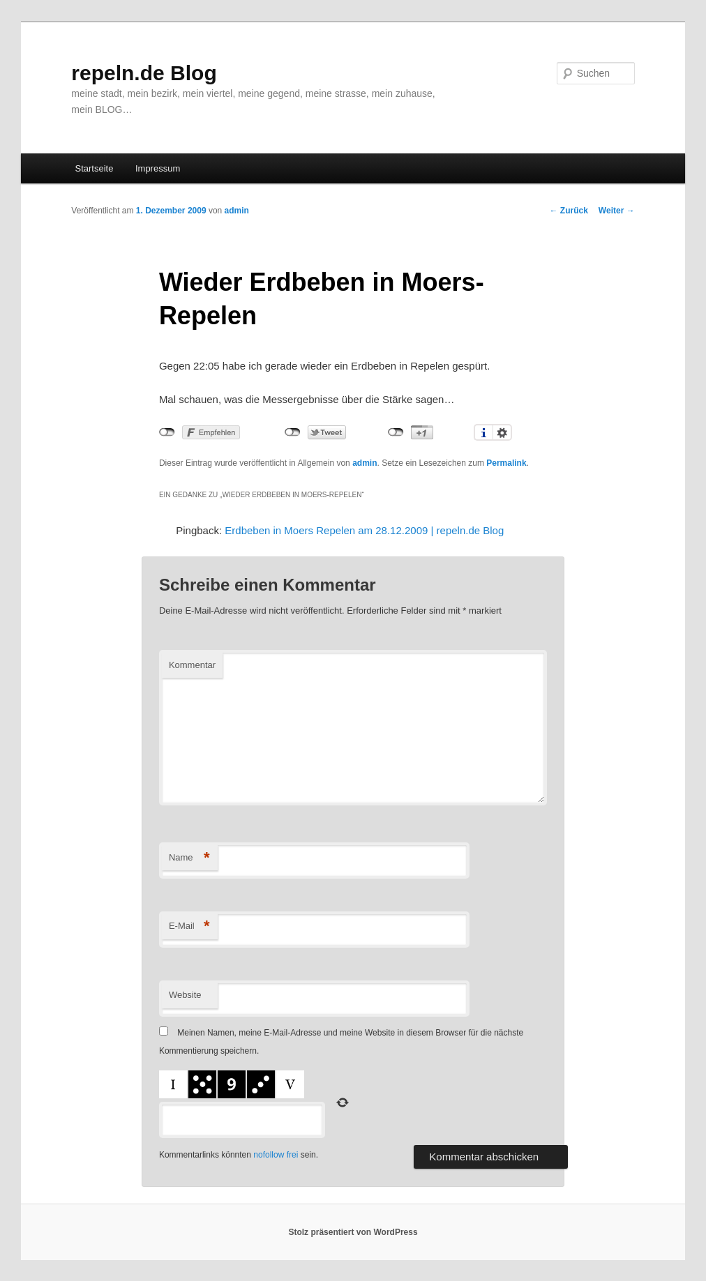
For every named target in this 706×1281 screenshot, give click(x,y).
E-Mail (189, 926)
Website (185, 995)
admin (237, 210)
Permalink (506, 463)
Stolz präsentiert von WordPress (352, 1232)
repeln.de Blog (143, 72)
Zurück (569, 210)
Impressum (157, 168)
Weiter (617, 210)
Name (189, 858)
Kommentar (192, 665)
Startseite (94, 168)
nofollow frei (275, 1155)
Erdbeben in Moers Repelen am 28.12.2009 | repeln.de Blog (364, 530)
